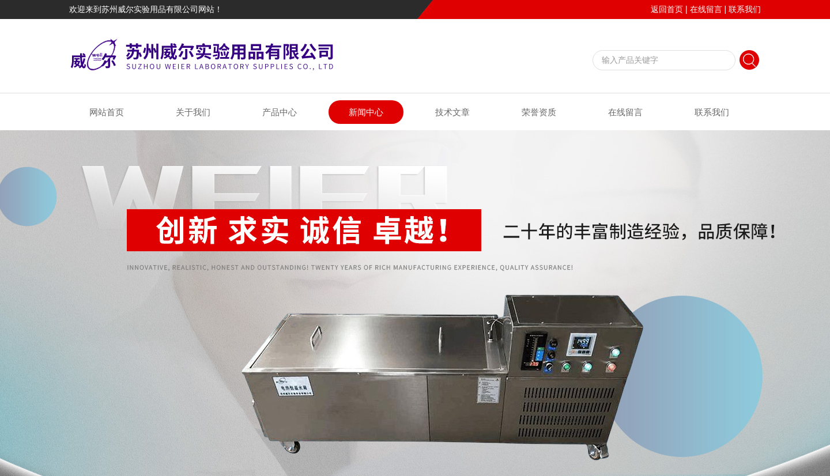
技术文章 (452, 112)
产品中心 (279, 112)
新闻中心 (366, 112)
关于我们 (193, 112)
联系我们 (745, 9)
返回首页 (667, 9)
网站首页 (106, 112)
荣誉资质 (539, 112)
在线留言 (706, 9)
